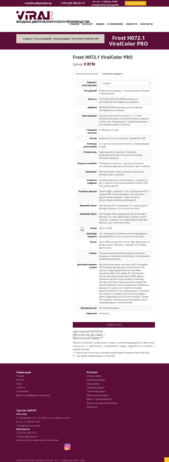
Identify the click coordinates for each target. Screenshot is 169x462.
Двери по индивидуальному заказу (33, 395)
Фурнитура (92, 406)
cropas (82, 460)
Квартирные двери (96, 379)
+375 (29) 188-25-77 (27, 432)
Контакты (146, 23)
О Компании (115, 23)
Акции (100, 23)
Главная (74, 23)
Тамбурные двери (95, 387)
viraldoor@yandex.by (26, 436)
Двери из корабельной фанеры (102, 403)
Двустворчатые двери (97, 395)
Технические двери (96, 391)
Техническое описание (86, 73)
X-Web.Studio (29, 460)
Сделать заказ (113, 325)
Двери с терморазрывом (99, 399)
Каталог (87, 23)
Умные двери (93, 383)
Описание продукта (112, 73)
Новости (131, 23)
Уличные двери (94, 376)
